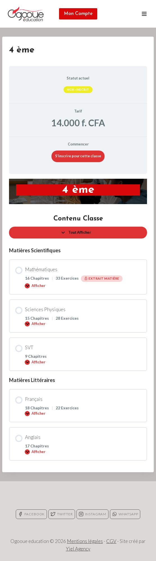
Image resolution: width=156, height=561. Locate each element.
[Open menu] (144, 13)
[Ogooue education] (26, 14)
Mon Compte (78, 13)
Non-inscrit (78, 89)
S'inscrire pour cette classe (78, 156)
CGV (111, 541)
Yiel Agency (78, 549)
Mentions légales (85, 541)
